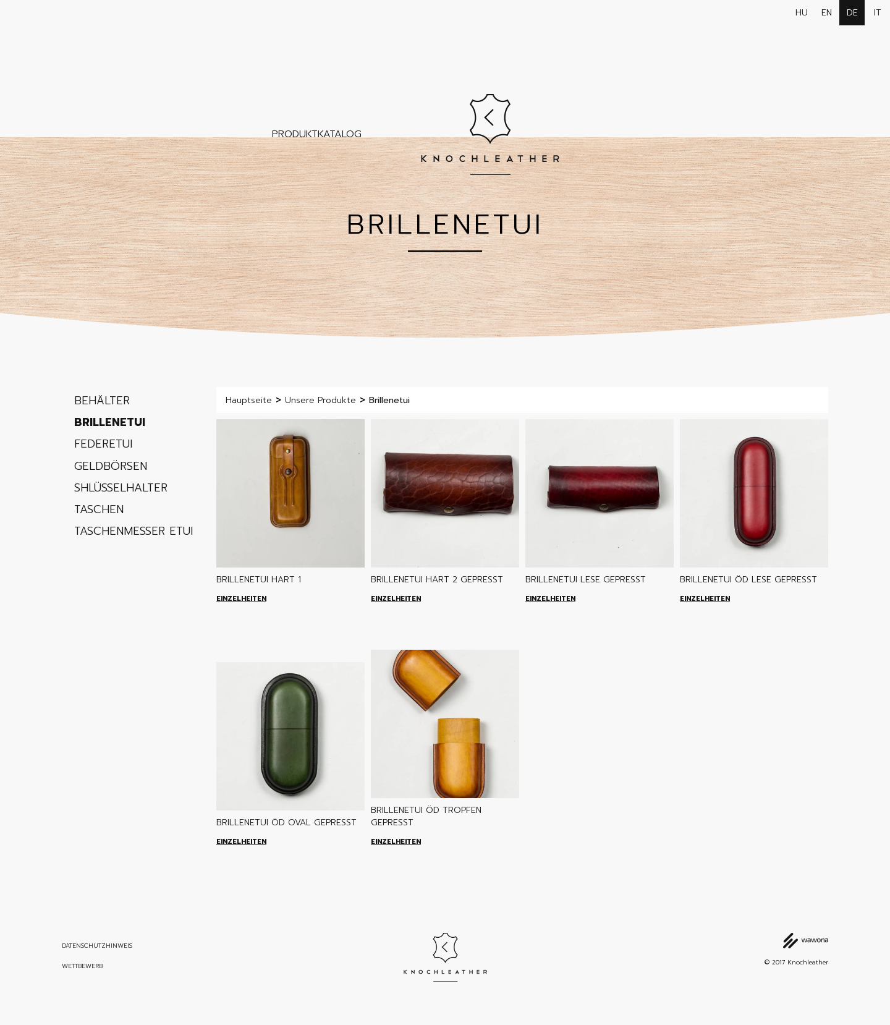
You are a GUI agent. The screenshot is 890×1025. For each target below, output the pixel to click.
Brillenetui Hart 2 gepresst (437, 579)
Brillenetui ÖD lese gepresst (748, 579)
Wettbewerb (82, 966)
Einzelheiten (241, 598)
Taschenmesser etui (133, 531)
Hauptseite (249, 400)
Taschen (99, 509)
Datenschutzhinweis (97, 946)
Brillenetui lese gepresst (585, 579)
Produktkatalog (317, 134)
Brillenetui (109, 422)
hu (801, 12)
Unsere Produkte (320, 400)
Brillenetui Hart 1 (258, 579)
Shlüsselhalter (120, 487)
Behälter (102, 400)
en (826, 12)
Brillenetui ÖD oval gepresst (286, 822)
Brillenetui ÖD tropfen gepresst (426, 816)
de (852, 12)
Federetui (103, 444)
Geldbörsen (110, 466)
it (877, 12)
